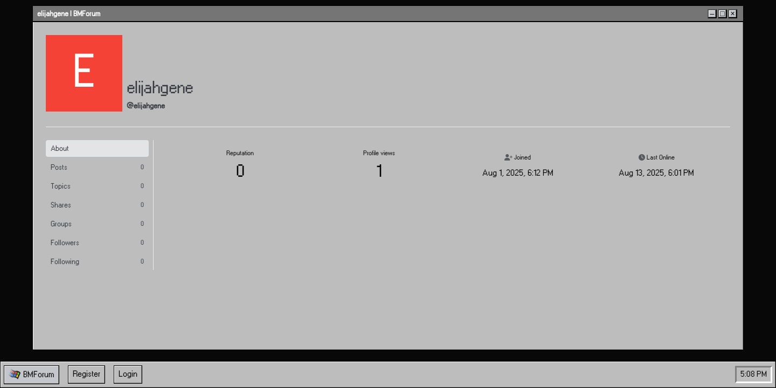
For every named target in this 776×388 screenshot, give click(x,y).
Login (128, 374)
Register (86, 374)
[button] (31, 374)
